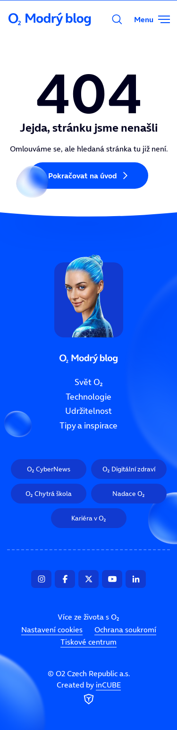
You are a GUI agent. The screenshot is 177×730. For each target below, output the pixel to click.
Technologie (88, 396)
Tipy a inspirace (88, 425)
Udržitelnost (88, 411)
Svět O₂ (89, 382)
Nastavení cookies (52, 629)
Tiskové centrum (88, 642)
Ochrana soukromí (125, 629)
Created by (89, 693)
